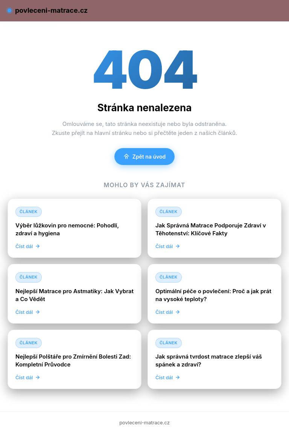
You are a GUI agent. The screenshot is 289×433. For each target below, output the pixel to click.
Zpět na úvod (144, 156)
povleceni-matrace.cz (48, 10)
